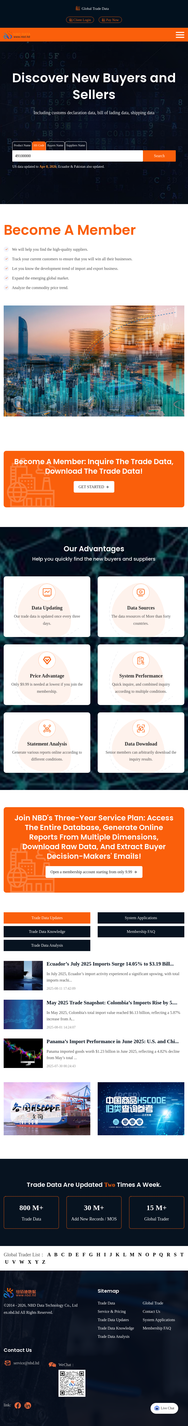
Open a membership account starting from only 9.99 (94, 872)
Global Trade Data (95, 9)
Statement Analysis (47, 744)
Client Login (80, 20)
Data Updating (47, 608)
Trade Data (106, 1303)
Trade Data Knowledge (47, 931)
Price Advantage (47, 675)
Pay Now (110, 20)
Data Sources (141, 608)
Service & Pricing (112, 1311)
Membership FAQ (141, 931)
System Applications (141, 918)
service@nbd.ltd (26, 1363)
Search (159, 156)
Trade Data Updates (47, 918)
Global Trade (153, 1303)
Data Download (141, 744)
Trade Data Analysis (47, 945)
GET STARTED (94, 487)
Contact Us (151, 1311)
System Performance (141, 675)
